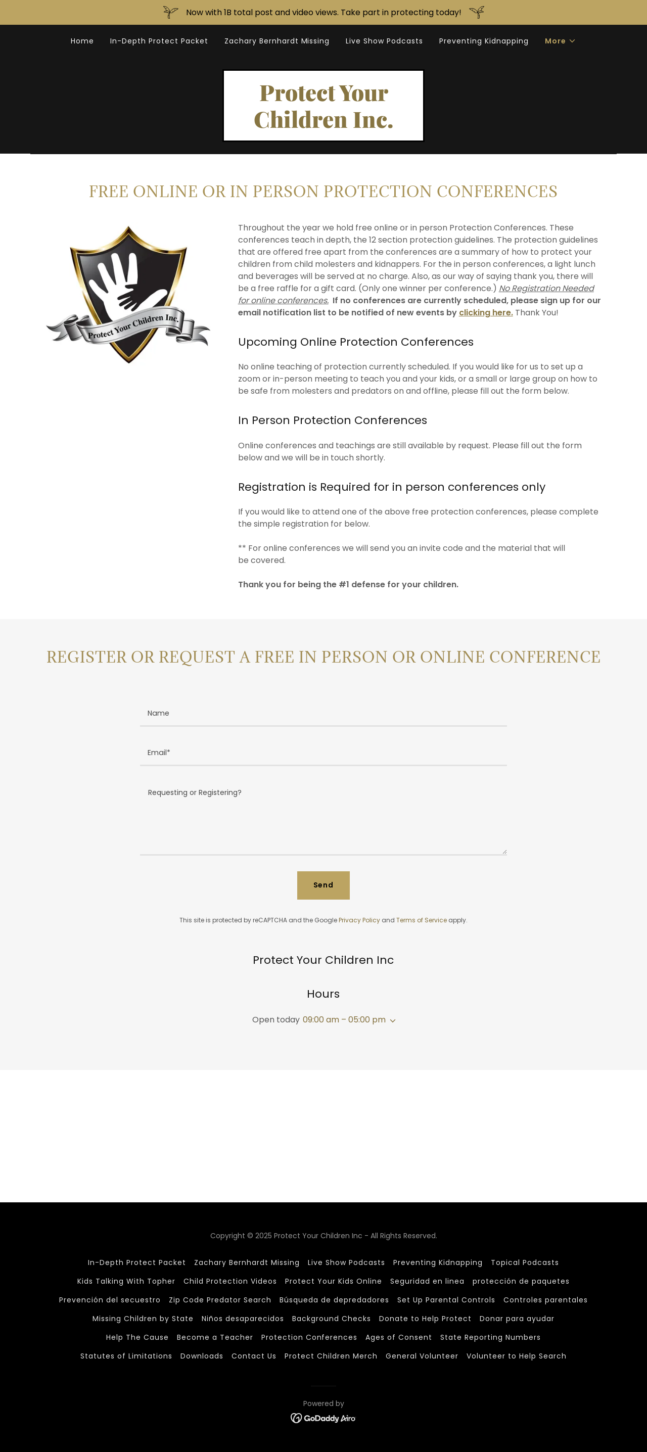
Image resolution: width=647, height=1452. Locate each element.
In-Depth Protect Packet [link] (159, 41)
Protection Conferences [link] (309, 1337)
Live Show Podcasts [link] (384, 41)
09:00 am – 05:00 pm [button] (344, 1019)
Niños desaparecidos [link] (243, 1319)
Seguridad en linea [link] (427, 1281)
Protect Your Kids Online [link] (333, 1281)
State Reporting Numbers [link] (490, 1337)
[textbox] (323, 713)
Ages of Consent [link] (398, 1337)
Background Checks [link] (331, 1319)
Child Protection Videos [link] (230, 1281)
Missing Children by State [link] (143, 1319)
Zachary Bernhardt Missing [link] (277, 41)
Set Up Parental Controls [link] (446, 1300)
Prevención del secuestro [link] (110, 1300)
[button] (560, 41)
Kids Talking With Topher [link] (126, 1281)
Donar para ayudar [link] (517, 1319)
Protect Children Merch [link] (331, 1356)
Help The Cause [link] (137, 1337)
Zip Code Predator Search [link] (220, 1300)
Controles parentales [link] (545, 1300)
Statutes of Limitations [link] (126, 1356)
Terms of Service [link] (421, 920)
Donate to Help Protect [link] (425, 1319)
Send (323, 885)
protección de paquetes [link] (521, 1281)
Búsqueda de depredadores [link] (334, 1300)
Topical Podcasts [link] (525, 1262)
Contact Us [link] (254, 1356)
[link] (323, 125)
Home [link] (82, 41)
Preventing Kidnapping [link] (484, 41)
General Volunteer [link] (422, 1356)
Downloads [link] (201, 1356)
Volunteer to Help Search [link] (517, 1356)
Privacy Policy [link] (359, 920)
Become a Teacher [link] (215, 1337)
